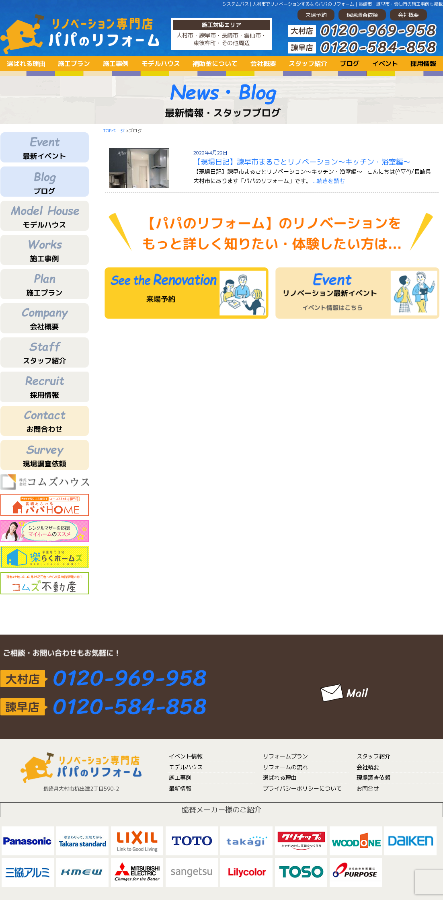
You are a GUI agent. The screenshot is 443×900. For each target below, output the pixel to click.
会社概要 (408, 14)
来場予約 (316, 14)
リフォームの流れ (285, 767)
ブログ (349, 63)
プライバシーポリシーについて (302, 788)
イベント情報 (186, 756)
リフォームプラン (285, 756)
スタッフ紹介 (308, 63)
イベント (385, 63)
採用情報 (423, 63)
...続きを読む (329, 181)
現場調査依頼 (362, 14)
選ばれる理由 (26, 63)
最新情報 (180, 788)
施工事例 (116, 63)
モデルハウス (161, 63)
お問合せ (368, 788)
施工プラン (74, 63)
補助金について (215, 63)
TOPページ (114, 130)
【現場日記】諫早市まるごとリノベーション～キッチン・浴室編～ (301, 162)
